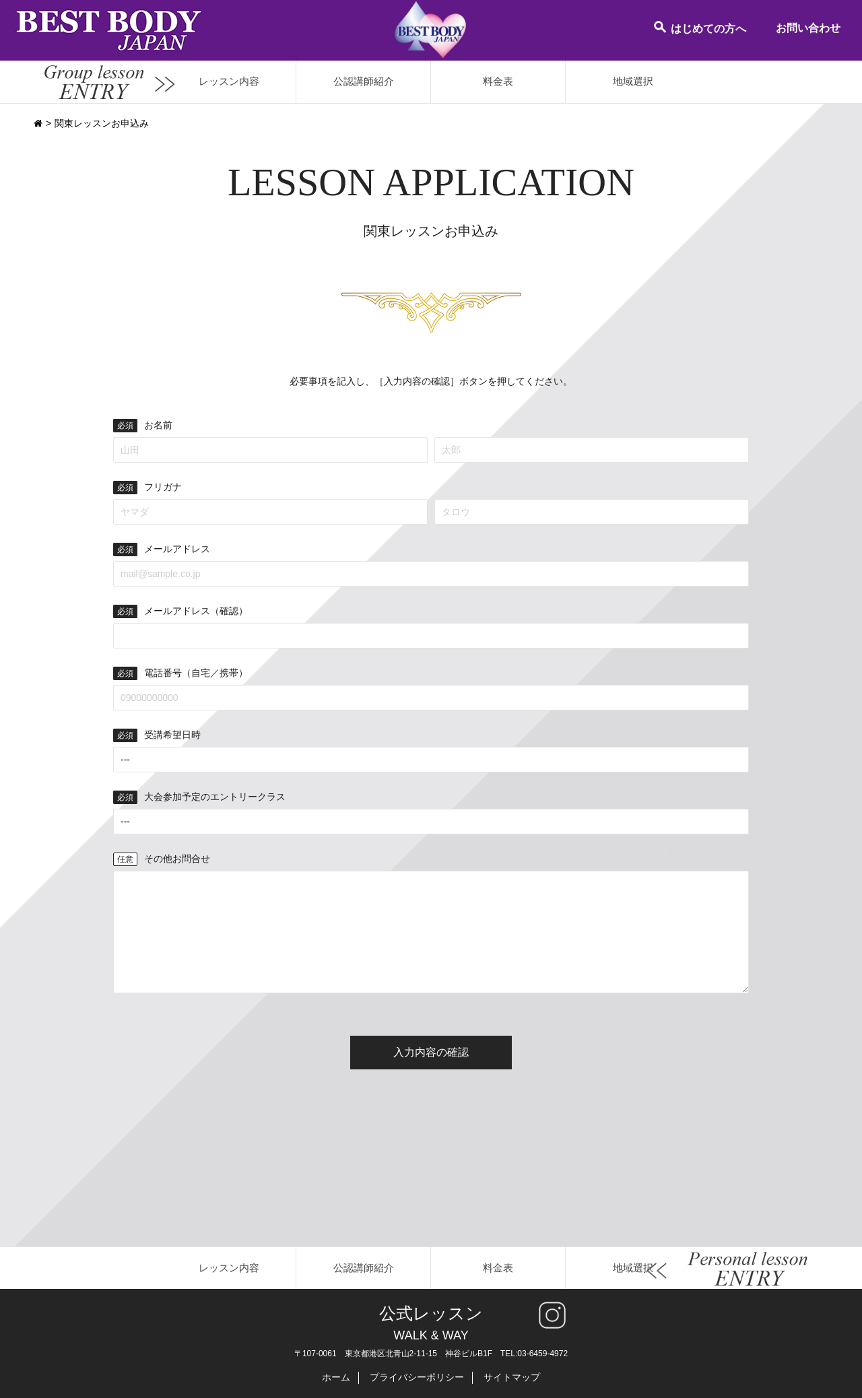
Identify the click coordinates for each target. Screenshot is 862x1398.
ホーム (336, 1377)
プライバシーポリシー (417, 1377)
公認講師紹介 (363, 81)
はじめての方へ (699, 27)
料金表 (498, 81)
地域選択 (633, 81)
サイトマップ (512, 1377)
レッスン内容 (229, 81)
